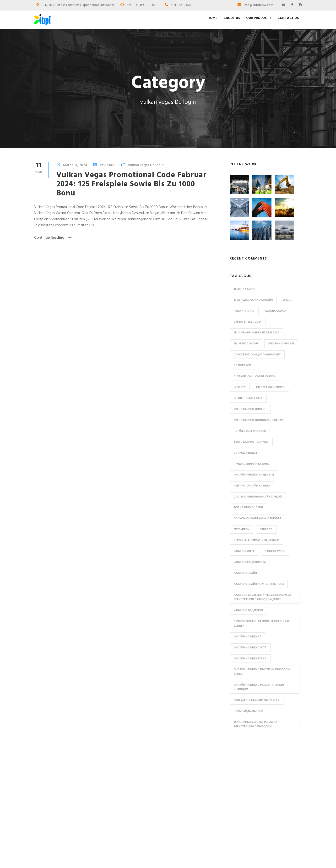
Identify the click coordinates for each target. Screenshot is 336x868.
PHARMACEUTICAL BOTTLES (197, 805)
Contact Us (288, 18)
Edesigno (178, 858)
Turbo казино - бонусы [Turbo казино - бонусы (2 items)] (251, 442)
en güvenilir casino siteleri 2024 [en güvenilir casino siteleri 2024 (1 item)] (256, 333)
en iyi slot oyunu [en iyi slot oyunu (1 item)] (246, 344)
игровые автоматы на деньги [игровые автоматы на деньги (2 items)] (256, 540)
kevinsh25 (107, 165)
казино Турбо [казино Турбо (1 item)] (275, 551)
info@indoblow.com (258, 5)
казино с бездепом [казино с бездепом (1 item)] (248, 610)
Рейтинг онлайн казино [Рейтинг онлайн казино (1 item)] (252, 486)
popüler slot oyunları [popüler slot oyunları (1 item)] (250, 431)
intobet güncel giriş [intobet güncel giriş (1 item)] (248, 398)
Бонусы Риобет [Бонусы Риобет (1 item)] (245, 453)
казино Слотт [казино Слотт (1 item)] (244, 551)
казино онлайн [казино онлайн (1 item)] (245, 573)
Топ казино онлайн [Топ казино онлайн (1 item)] (248, 507)
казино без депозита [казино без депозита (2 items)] (250, 562)
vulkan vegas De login (145, 165)
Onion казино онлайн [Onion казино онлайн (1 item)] (250, 409)
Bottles (181, 777)
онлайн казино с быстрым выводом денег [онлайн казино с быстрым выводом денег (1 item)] (262, 671)
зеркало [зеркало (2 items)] (266, 529)
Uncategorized (186, 821)
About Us (231, 18)
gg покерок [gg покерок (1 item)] (242, 365)
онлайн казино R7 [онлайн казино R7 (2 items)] (247, 637)
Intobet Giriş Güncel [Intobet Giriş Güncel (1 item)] (270, 387)
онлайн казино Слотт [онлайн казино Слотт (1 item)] (250, 648)
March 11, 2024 (75, 165)
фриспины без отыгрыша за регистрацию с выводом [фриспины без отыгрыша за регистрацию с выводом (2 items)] (255, 724)
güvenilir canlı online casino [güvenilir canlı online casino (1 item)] (254, 376)
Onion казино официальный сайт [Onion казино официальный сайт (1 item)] (259, 420)
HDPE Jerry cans (187, 797)
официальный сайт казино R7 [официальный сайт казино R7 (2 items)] (256, 700)
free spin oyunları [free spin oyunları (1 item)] (281, 344)
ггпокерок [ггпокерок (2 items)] (241, 529)
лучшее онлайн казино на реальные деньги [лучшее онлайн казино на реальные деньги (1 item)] (262, 623)
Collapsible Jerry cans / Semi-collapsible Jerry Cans (197, 787)
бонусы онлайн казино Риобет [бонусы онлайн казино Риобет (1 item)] (257, 518)
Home (212, 18)
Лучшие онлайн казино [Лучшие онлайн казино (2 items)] (251, 464)
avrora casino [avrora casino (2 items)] (275, 311)
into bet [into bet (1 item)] (240, 387)
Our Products (258, 18)
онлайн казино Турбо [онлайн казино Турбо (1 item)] (250, 659)
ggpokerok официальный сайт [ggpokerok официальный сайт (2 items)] (257, 355)
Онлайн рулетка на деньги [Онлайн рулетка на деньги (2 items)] (254, 475)
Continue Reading (53, 238)
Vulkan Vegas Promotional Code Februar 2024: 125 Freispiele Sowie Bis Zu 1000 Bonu (131, 184)
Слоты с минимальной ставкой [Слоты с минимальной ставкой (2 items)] (258, 497)
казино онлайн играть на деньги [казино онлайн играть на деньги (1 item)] (259, 584)
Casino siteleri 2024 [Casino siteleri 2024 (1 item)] (248, 322)
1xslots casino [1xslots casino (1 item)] (244, 289)
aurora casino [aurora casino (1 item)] (244, 311)
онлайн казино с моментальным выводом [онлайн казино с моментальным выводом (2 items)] (259, 687)
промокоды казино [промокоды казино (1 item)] (248, 711)
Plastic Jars (183, 813)
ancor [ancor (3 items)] (287, 300)
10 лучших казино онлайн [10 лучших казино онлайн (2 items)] (253, 300)
